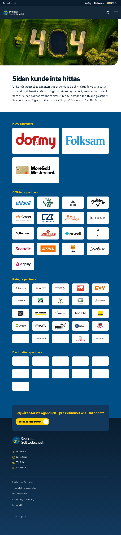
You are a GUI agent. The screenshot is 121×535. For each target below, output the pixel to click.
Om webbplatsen (19, 493)
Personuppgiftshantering (23, 499)
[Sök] (108, 13)
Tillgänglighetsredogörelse (24, 488)
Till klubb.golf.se (19, 516)
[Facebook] (60, 452)
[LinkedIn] (60, 468)
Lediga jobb (17, 505)
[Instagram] (60, 457)
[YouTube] (60, 462)
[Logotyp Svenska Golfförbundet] (13, 12)
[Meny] (116, 13)
